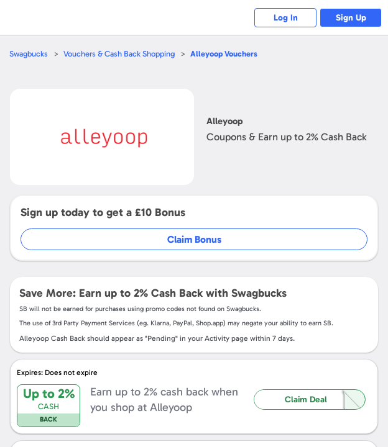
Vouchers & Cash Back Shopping (119, 53)
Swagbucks (28, 53)
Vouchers (223, 53)
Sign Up (351, 17)
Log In (286, 17)
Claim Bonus (194, 239)
